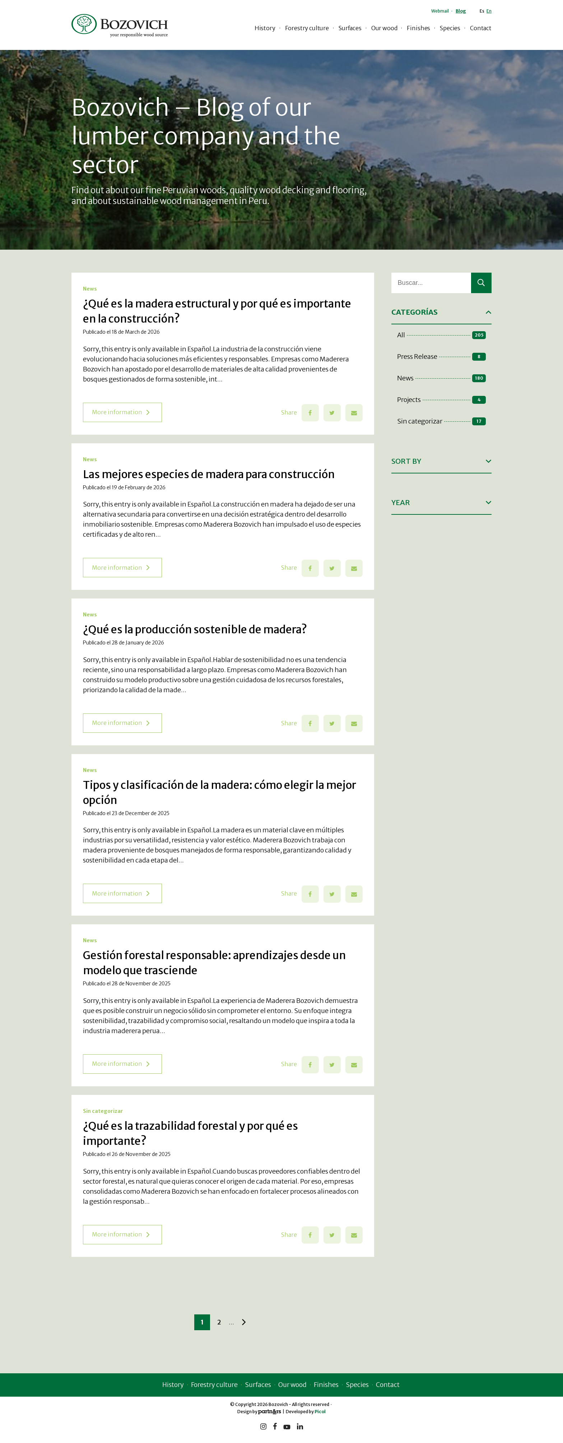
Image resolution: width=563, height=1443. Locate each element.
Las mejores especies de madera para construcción (209, 474)
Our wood (384, 28)
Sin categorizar (103, 1111)
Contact (481, 28)
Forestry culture (307, 28)
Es (482, 11)
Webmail (440, 11)
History (265, 28)
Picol (320, 1411)
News (90, 289)
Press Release (441, 356)
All (441, 335)
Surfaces (350, 28)
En (489, 11)
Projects (441, 400)
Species (450, 28)
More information (120, 412)
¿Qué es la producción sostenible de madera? (195, 629)
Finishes (418, 28)
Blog (461, 11)
